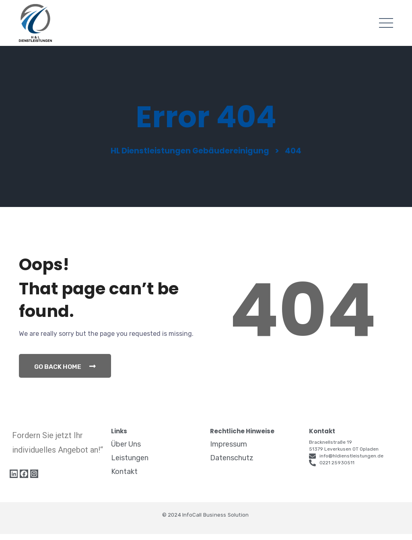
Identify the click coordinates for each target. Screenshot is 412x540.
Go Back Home (66, 372)
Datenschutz (231, 464)
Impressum (228, 450)
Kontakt (124, 477)
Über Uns (126, 450)
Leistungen (129, 464)
